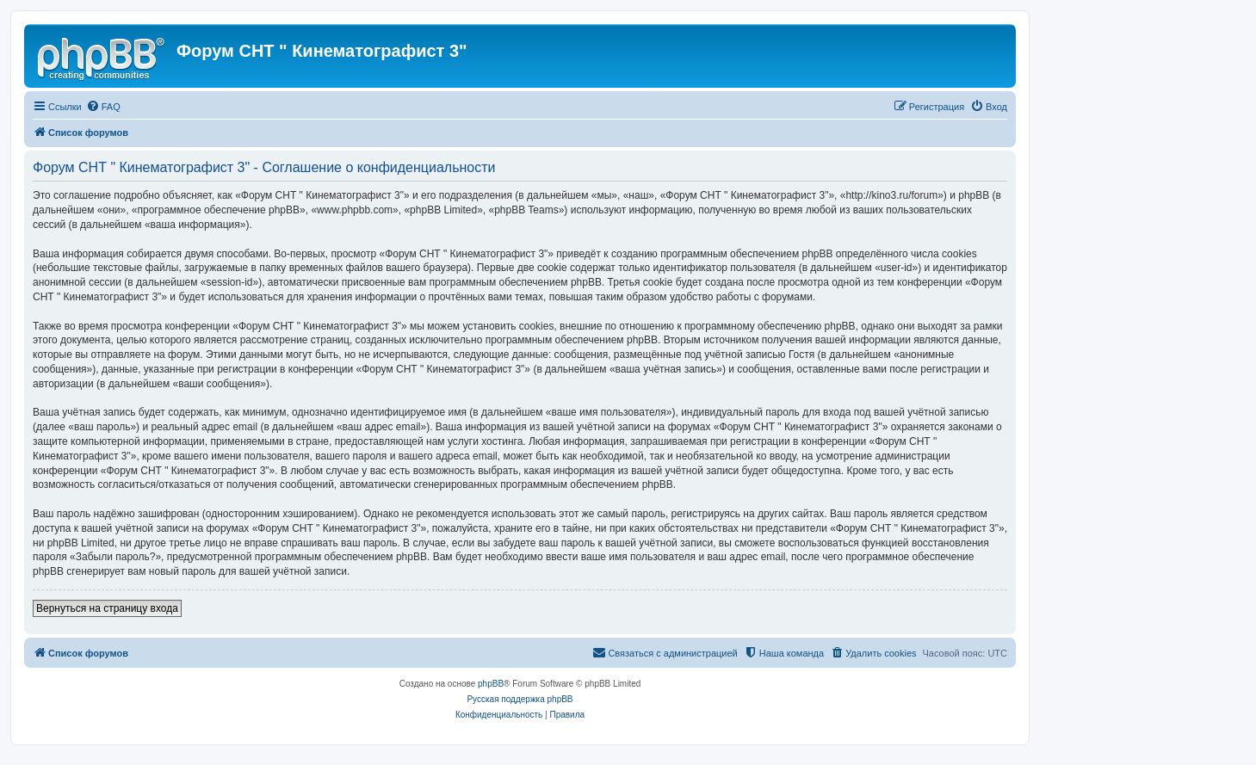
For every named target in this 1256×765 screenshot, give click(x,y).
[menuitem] (103, 106)
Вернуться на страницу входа (107, 608)
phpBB (491, 683)
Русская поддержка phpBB (519, 699)
